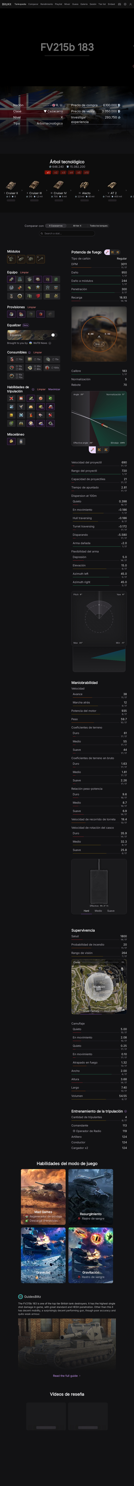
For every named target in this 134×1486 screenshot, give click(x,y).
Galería (84, 4)
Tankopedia (20, 4)
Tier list (102, 4)
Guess (75, 4)
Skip (99, 344)
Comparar (33, 4)
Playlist (58, 4)
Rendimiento (46, 4)
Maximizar (54, 389)
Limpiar (24, 272)
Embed (111, 4)
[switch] (54, 335)
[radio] (55, 226)
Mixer (67, 4)
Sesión (93, 4)
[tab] (86, 910)
